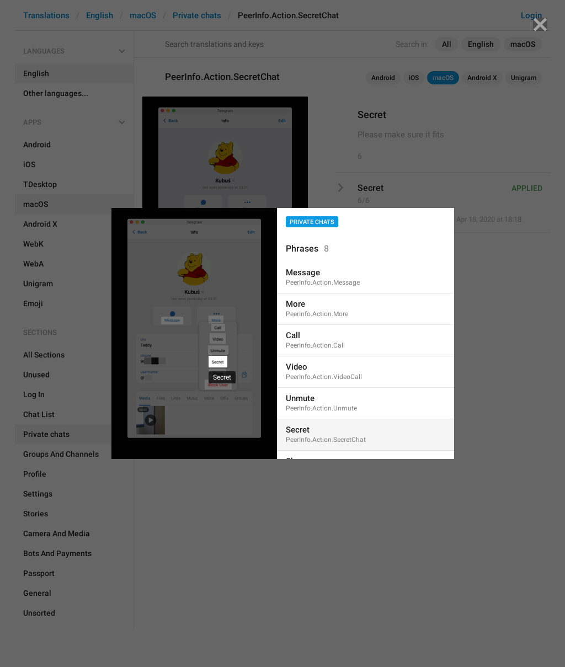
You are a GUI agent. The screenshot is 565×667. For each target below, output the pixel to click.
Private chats (312, 222)
